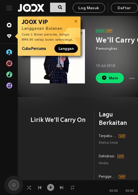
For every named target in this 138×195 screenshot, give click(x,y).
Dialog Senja (108, 143)
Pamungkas (106, 49)
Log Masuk (88, 8)
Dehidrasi (106, 156)
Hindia (103, 163)
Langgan (66, 48)
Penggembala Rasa (108, 177)
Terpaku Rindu (108, 136)
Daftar (124, 8)
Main (110, 77)
